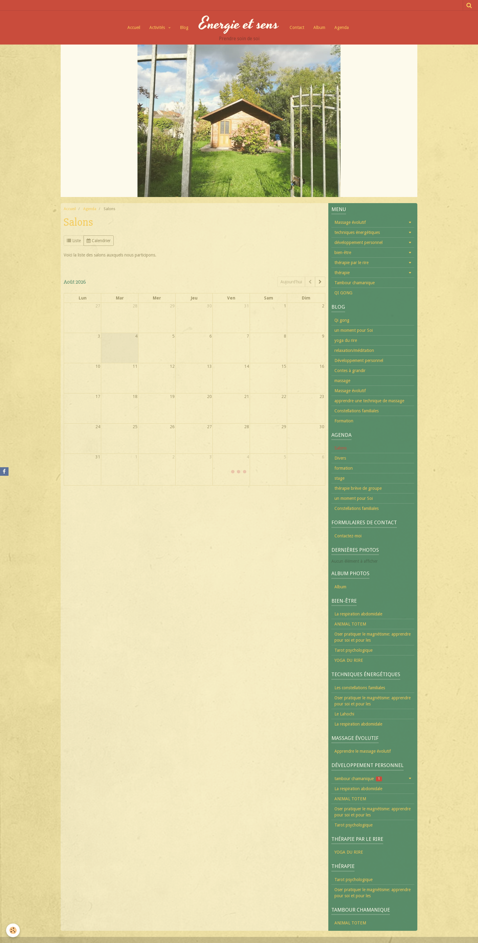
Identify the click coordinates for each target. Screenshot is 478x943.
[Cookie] (13, 930)
